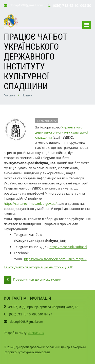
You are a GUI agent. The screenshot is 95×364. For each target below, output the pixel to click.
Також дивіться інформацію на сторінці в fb (38, 267)
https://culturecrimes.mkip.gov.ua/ (30, 203)
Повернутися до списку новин (32, 280)
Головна (9, 95)
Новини (27, 95)
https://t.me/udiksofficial (68, 246)
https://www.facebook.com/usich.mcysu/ (55, 259)
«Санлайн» (36, 333)
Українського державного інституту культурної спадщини (61, 132)
